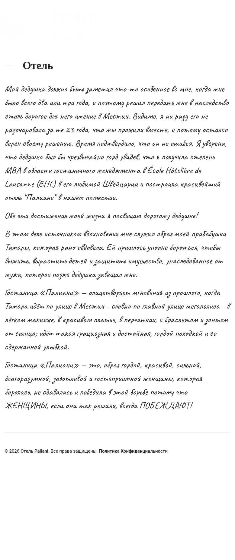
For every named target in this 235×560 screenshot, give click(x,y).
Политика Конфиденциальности (133, 451)
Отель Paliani (34, 451)
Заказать (94, 534)
